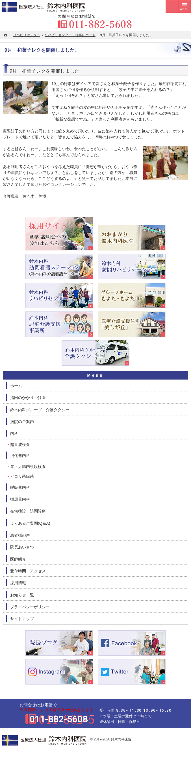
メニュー (184, 6)
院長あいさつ (22, 547)
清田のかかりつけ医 (28, 397)
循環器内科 (20, 499)
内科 (14, 433)
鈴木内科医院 (121, 739)
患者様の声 (20, 535)
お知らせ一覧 (22, 595)
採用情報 (18, 583)
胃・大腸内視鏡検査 (28, 466)
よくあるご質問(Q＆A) (30, 523)
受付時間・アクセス (28, 571)
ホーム (16, 385)
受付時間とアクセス (172, 6)
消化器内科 (20, 455)
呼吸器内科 (20, 487)
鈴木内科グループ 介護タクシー (40, 409)
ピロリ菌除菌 (22, 476)
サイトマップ (22, 618)
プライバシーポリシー (30, 607)
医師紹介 (18, 559)
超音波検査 (20, 444)
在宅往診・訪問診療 (28, 511)
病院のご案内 (22, 421)
